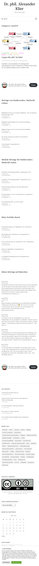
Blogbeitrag (5, 53)
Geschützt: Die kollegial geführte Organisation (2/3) (16, 179)
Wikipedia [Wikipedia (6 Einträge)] (23, 462)
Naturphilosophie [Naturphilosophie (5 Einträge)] (25, 446)
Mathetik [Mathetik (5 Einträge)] (33, 443)
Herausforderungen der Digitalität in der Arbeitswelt (16, 227)
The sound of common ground (10, 411)
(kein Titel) (5, 281)
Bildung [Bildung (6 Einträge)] (28, 429)
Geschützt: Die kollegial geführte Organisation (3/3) (16, 172)
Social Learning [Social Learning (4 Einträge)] (30, 454)
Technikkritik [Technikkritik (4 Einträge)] (30, 457)
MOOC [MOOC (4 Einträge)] (4, 446)
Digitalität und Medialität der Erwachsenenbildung (16, 122)
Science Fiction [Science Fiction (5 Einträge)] (20, 451)
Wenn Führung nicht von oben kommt (12, 202)
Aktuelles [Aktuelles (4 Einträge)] (4, 429)
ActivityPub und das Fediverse (10, 392)
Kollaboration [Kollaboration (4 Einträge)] (6, 443)
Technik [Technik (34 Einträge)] (23, 457)
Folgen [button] (33, 85)
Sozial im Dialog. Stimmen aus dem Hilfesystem (15, 187)
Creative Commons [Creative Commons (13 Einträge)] (7, 432)
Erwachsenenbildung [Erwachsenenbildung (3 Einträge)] (7, 440)
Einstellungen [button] (6, 562)
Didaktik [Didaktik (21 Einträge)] (22, 435)
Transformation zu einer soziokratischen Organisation (17, 194)
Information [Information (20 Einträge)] (18, 440)
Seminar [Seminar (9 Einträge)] (28, 451)
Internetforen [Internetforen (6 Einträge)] (27, 440)
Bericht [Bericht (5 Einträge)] (23, 429)
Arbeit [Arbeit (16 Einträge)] (10, 429)
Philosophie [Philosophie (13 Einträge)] (5, 451)
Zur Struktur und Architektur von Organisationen (15, 234)
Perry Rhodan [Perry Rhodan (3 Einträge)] (27, 448)
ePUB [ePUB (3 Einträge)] (22, 438)
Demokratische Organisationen (10, 144)
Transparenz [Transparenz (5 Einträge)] (21, 459)
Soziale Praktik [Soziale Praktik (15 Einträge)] (15, 457)
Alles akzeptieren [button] (16, 562)
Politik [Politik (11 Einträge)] (12, 451)
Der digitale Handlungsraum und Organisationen (15, 256)
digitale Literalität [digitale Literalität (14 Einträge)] (31, 435)
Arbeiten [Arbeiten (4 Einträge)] (16, 429)
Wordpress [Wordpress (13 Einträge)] (31, 462)
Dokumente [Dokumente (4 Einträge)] (16, 438)
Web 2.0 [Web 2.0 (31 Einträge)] (17, 462)
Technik (9, 54)
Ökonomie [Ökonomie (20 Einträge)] (5, 465)
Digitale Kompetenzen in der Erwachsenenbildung (16, 129)
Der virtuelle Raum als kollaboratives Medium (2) (15, 417)
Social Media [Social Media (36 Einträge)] (5, 457)
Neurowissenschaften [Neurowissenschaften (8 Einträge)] (8, 448)
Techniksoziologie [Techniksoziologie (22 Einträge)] (7, 459)
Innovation (14, 53)
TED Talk (16, 54)
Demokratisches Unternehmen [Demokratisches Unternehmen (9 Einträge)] (10, 435)
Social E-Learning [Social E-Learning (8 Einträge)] (19, 454)
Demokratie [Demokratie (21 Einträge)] (17, 432)
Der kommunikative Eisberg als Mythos (13, 405)
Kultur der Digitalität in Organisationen (13, 249)
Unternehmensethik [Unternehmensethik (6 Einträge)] (7, 462)
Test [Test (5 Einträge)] (15, 459)
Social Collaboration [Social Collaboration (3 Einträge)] (7, 454)
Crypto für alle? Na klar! (12, 57)
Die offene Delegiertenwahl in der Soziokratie (15, 137)
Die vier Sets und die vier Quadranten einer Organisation (18, 241)
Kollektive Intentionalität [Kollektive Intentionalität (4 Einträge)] (18, 443)
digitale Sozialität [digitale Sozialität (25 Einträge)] (7, 438)
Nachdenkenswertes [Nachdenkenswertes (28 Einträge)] (13, 446)
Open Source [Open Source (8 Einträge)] (19, 448)
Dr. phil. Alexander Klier (19, 6)
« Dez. (3, 536)
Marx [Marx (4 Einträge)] (28, 443)
